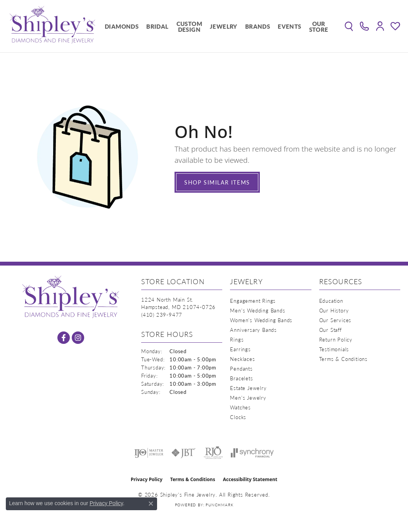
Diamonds (121, 26)
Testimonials (334, 349)
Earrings (240, 349)
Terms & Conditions (343, 358)
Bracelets (241, 378)
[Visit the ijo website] (148, 453)
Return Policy (336, 339)
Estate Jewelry (248, 388)
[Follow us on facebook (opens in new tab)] (63, 337)
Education (331, 300)
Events (289, 26)
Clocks (238, 417)
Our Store (318, 26)
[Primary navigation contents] (216, 26)
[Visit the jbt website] (183, 453)
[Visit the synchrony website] (252, 453)
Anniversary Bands (253, 329)
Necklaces (242, 358)
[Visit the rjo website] (213, 453)
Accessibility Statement (250, 479)
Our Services (335, 320)
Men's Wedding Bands (257, 310)
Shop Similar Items (217, 182)
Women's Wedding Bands (261, 320)
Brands (257, 26)
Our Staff (330, 329)
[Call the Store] (161, 314)
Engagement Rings (253, 300)
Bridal (157, 26)
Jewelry (223, 26)
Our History (334, 310)
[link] (364, 26)
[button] (349, 26)
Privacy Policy (147, 479)
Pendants (241, 368)
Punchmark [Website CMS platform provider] (219, 504)
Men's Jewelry (248, 397)
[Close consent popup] (151, 503)
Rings (237, 339)
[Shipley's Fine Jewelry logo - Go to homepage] (52, 26)
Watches (240, 407)
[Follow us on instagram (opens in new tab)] (78, 337)
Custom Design (189, 26)
